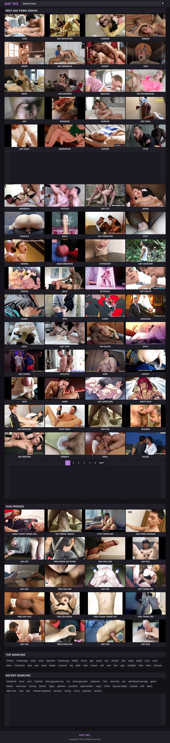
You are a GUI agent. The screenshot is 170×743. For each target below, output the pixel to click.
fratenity (39, 681)
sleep (130, 660)
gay (91, 660)
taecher (42, 686)
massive (133, 686)
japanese (51, 660)
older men (11, 690)
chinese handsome (42, 690)
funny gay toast (80, 681)
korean (94, 665)
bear (30, 665)
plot (28, 690)
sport (43, 665)
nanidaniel (11, 681)
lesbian (9, 686)
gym (123, 665)
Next (101, 463)
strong (68, 690)
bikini (149, 686)
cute (109, 665)
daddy (75, 660)
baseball (132, 665)
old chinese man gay (138, 681)
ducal (21, 681)
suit (102, 665)
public (139, 660)
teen (86, 665)
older (78, 665)
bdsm (9, 665)
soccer (84, 660)
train (21, 690)
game (153, 681)
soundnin (72, 686)
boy (106, 660)
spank (99, 660)
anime (77, 690)
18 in (105, 681)
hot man (58, 690)
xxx (123, 681)
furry (147, 660)
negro (98, 686)
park (29, 681)
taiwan (52, 665)
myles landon (86, 686)
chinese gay (22, 660)
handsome (20, 665)
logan (51, 686)
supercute (95, 681)
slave (155, 660)
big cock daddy (120, 686)
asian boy (114, 681)
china (33, 660)
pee (36, 665)
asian (41, 660)
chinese (10, 660)
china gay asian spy (54, 681)
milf (142, 686)
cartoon (114, 660)
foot (116, 665)
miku (148, 665)
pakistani (87, 690)
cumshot (63, 665)
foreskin (98, 690)
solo (123, 660)
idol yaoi (158, 665)
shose (107, 686)
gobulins (61, 686)
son (68, 681)
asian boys (21, 686)
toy (71, 665)
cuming (32, 686)
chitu (140, 665)
